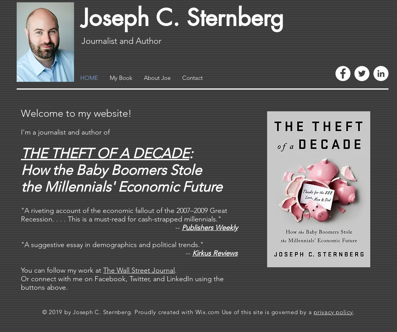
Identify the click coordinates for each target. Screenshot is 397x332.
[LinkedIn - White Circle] (380, 73)
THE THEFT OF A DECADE (105, 153)
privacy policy (333, 312)
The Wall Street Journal (139, 270)
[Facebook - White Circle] (342, 73)
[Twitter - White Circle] (361, 73)
